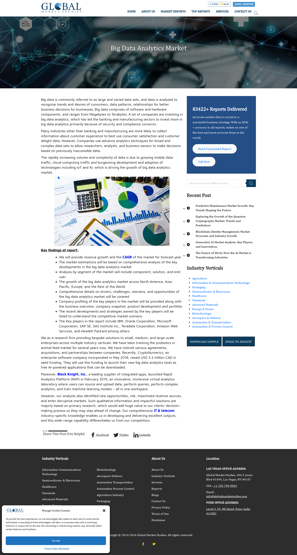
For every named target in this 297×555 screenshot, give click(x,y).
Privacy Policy (160, 507)
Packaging (198, 288)
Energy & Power (203, 310)
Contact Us (158, 501)
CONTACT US (242, 11)
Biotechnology (201, 314)
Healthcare (199, 297)
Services (156, 482)
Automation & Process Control (212, 327)
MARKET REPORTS (173, 11)
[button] (104, 510)
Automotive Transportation (115, 482)
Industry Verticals (163, 476)
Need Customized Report (214, 149)
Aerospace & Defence (206, 318)
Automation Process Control (115, 488)
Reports (156, 488)
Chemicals (198, 301)
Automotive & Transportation (211, 323)
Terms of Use (160, 514)
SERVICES (222, 11)
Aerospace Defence (109, 476)
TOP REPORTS (200, 11)
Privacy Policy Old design (57, 548)
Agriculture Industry (110, 495)
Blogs (155, 495)
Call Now (204, 162)
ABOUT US (148, 11)
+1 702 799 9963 (225, 486)
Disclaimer (158, 520)
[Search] (251, 184)
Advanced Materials (205, 305)
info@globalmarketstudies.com (226, 496)
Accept (56, 540)
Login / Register (244, 4)
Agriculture (199, 279)
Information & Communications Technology (221, 283)
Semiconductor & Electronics (211, 292)
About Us (157, 469)
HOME (131, 11)
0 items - (219, 4)
